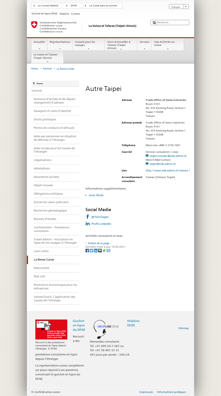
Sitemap (183, 328)
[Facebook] (88, 250)
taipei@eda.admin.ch (162, 163)
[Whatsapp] (104, 250)
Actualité (39, 45)
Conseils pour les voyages (89, 45)
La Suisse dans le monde (103, 5)
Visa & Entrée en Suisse (168, 45)
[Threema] (100, 250)
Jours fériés (96, 195)
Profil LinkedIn (101, 223)
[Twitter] (92, 250)
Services (144, 45)
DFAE (74, 5)
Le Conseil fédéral (48, 5)
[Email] (108, 250)
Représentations (60, 45)
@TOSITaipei (100, 217)
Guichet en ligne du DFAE (79, 325)
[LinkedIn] (96, 250)
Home (34, 68)
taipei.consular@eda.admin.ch (168, 155)
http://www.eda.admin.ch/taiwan (169, 170)
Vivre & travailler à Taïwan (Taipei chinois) (121, 45)
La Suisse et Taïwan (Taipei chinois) (48, 58)
